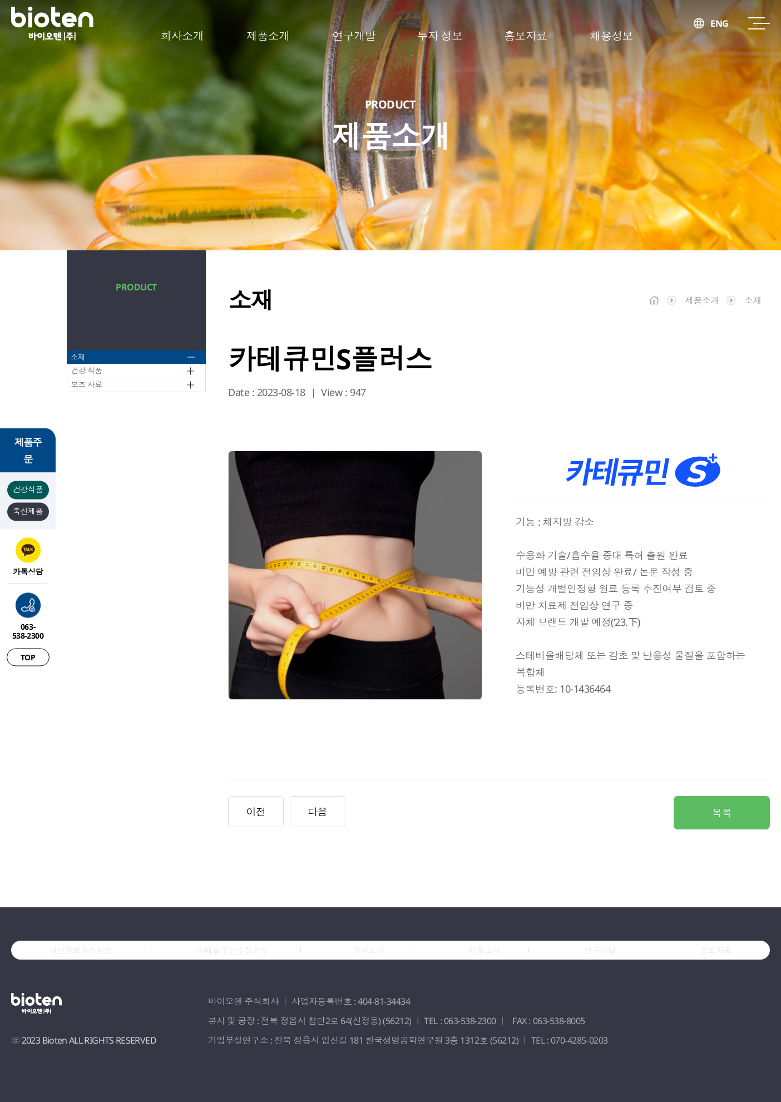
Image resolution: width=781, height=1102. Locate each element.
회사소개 (378, 964)
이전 (255, 811)
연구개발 (601, 964)
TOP (28, 656)
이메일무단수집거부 (242, 964)
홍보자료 (712, 964)
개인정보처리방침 (87, 964)
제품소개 (490, 964)
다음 (317, 811)
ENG (719, 36)
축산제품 (28, 510)
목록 (721, 812)
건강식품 (28, 488)
